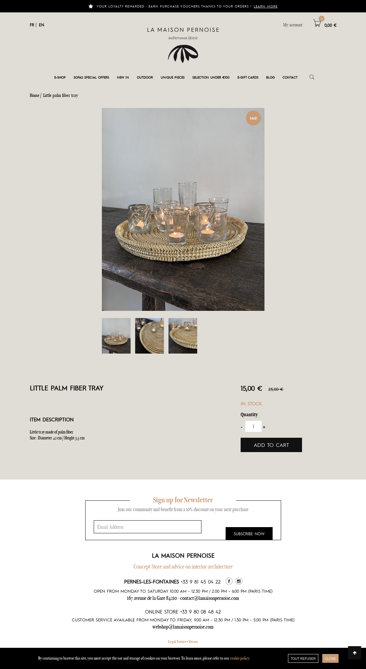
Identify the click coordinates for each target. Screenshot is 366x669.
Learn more (266, 6)
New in (123, 77)
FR (32, 24)
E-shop (60, 77)
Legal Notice (177, 641)
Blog (270, 77)
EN (41, 24)
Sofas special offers (91, 77)
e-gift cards (247, 77)
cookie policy (239, 658)
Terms (193, 641)
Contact (289, 77)
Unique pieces (172, 77)
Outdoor (145, 77)
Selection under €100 (211, 77)
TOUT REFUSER (303, 659)
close (330, 659)
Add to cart (271, 444)
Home (35, 95)
